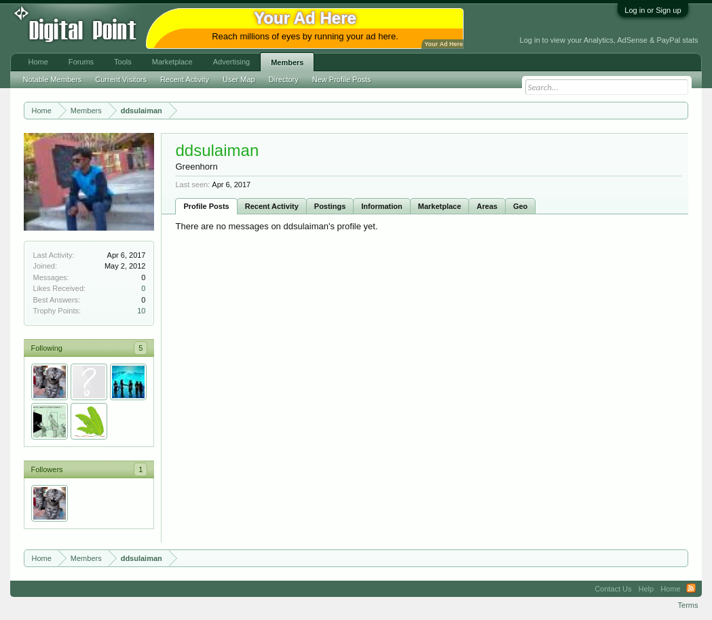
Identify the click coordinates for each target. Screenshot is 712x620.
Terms (688, 605)
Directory (284, 79)
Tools (123, 62)
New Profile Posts (341, 79)
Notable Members (51, 79)
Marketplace (440, 206)
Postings (329, 206)
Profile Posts (206, 206)
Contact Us (613, 589)
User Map (239, 79)
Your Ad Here (443, 44)
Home (38, 62)
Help (646, 589)
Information (381, 206)
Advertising (231, 62)
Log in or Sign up (652, 10)
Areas (487, 206)
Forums (81, 62)
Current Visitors (121, 79)
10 (141, 311)
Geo (520, 206)
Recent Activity (272, 206)
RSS (691, 588)
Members (287, 62)
